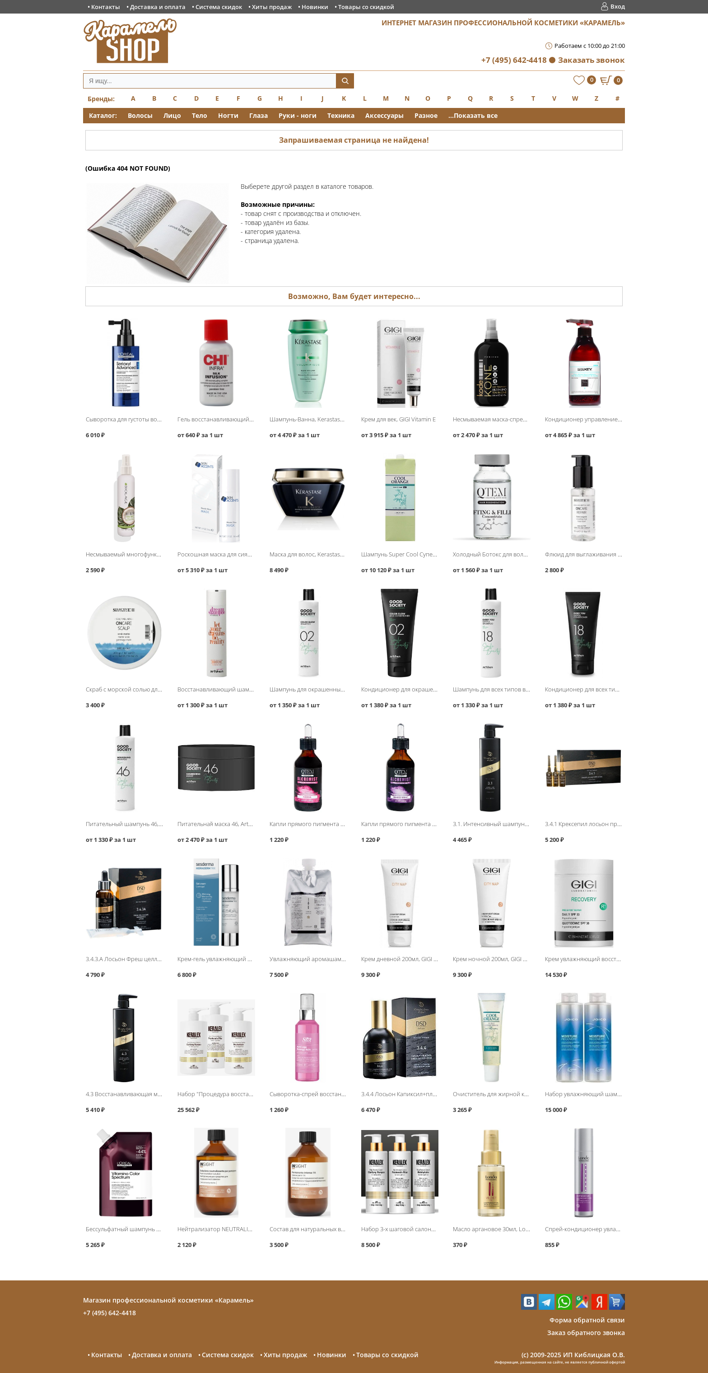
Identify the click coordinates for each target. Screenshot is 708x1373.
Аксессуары (384, 115)
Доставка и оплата (158, 7)
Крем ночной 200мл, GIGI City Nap (499, 959)
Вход (617, 6)
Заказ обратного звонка (586, 1332)
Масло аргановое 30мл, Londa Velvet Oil (507, 1229)
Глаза (258, 115)
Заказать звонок (591, 60)
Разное (426, 115)
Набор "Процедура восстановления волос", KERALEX (249, 1094)
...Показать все (473, 115)
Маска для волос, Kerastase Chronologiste (326, 554)
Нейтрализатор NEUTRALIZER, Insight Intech (236, 1229)
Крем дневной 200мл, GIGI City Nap (408, 959)
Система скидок (219, 7)
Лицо (172, 115)
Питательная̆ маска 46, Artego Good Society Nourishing (251, 824)
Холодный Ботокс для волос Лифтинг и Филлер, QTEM (527, 554)
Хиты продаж (272, 7)
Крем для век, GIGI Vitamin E (398, 419)
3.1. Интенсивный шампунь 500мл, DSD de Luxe (517, 824)
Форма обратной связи (587, 1320)
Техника (340, 115)
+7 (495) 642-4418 (514, 60)
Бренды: (101, 98)
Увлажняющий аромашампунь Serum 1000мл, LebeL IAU (347, 959)
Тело (199, 115)
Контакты (105, 7)
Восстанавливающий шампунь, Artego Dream (239, 689)
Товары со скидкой (366, 7)
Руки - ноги (298, 115)
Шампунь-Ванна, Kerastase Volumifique (323, 419)
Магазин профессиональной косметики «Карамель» (168, 1300)
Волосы (140, 115)
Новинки (315, 7)
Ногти (228, 115)
